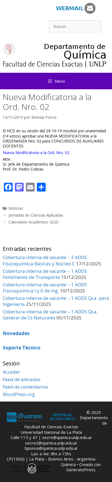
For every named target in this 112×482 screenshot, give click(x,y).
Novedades (16, 333)
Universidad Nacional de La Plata (51, 432)
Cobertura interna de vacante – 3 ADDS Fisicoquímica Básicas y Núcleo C (45, 260)
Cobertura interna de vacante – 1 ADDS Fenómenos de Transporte (45, 274)
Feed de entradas (21, 379)
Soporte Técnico (21, 347)
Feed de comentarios (25, 387)
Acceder (11, 372)
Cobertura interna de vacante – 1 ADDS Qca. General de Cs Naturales (50, 314)
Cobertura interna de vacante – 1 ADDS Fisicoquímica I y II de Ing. (45, 287)
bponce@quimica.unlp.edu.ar (51, 448)
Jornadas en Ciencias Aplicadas (36, 215)
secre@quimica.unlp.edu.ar (67, 437)
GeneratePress (80, 469)
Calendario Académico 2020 (33, 222)
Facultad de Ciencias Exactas (51, 426)
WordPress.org (19, 394)
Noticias (16, 208)
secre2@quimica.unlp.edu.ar (51, 443)
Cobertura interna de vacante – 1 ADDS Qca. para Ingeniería (56, 301)
